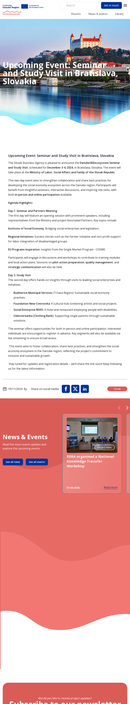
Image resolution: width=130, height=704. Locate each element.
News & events (98, 14)
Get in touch (111, 5)
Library (119, 14)
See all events (37, 462)
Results (76, 14)
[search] (81, 5)
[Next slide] (127, 408)
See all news (13, 462)
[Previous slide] (119, 408)
